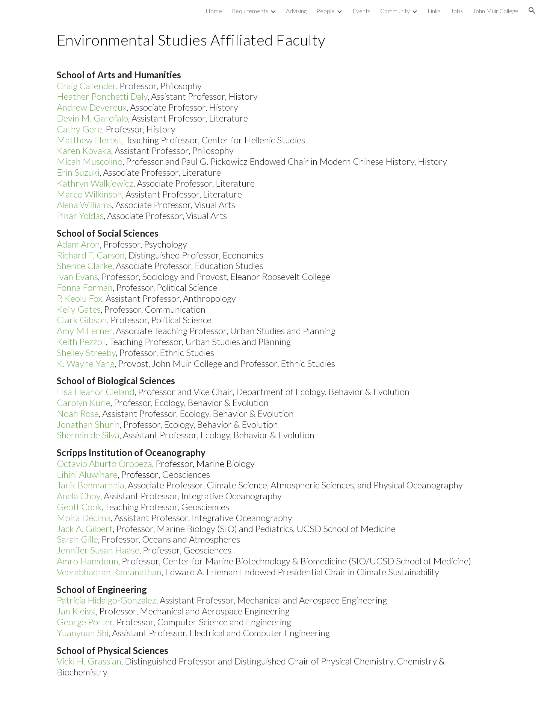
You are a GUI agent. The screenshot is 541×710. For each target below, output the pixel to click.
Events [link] (361, 10)
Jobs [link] (456, 10)
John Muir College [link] (495, 10)
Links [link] (434, 10)
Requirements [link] (250, 10)
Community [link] (395, 10)
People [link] (325, 10)
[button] (532, 11)
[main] (270, 39)
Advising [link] (296, 10)
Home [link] (214, 10)
